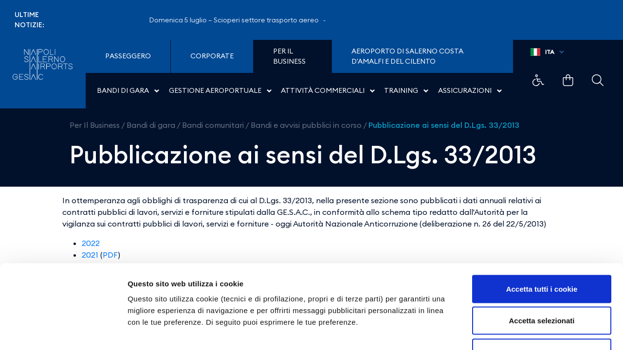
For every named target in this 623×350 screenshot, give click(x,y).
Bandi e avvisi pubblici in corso (306, 125)
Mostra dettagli (512, 331)
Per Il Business (95, 125)
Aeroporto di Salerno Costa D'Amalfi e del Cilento (407, 56)
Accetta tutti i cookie (542, 222)
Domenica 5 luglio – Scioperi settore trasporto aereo (240, 20)
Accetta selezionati (541, 254)
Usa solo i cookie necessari (541, 286)
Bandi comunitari (213, 125)
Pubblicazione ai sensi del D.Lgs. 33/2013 (443, 125)
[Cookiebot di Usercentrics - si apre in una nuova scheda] (63, 331)
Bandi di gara (151, 125)
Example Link (538, 80)
